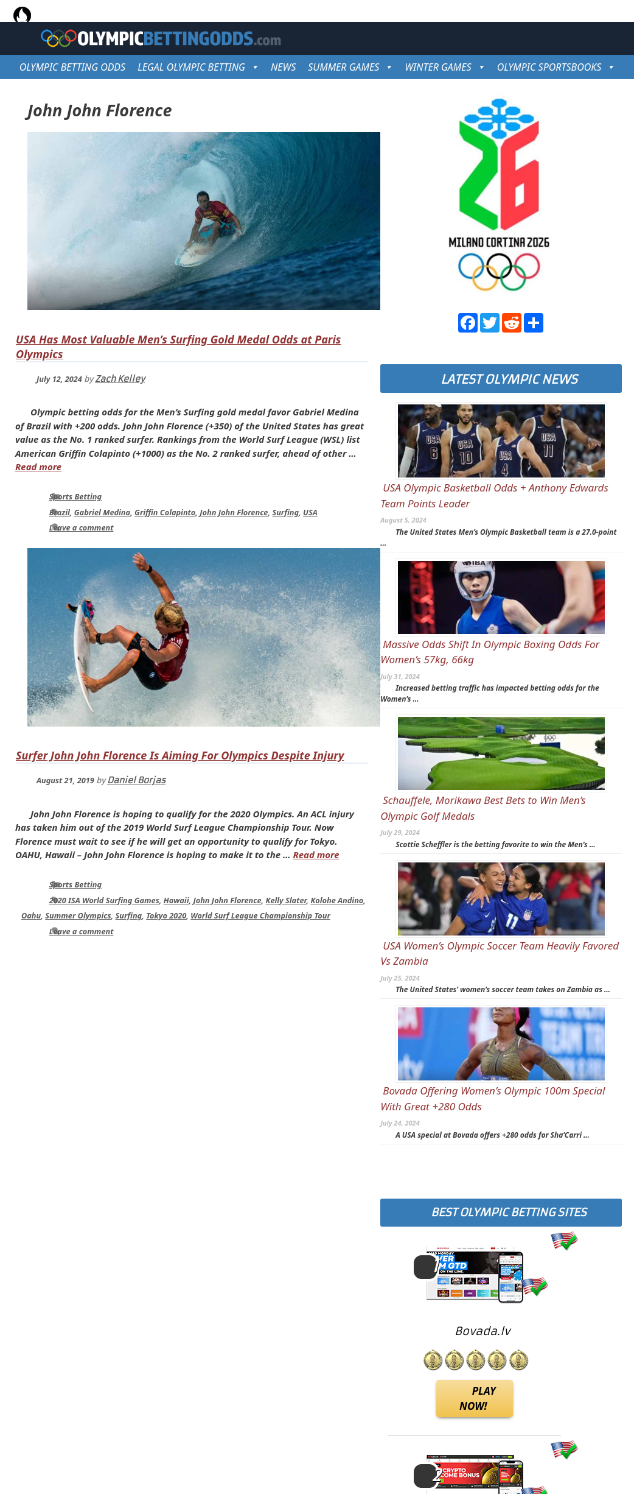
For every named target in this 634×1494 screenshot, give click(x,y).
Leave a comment (81, 527)
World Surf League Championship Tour (260, 915)
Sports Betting (75, 496)
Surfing (285, 512)
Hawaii (176, 900)
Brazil (59, 512)
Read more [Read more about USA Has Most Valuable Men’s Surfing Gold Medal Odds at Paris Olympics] (38, 466)
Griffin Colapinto (164, 512)
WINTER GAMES (444, 67)
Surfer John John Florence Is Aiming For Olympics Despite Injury (180, 755)
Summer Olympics (78, 915)
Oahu (31, 915)
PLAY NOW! (477, 1399)
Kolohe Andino (336, 900)
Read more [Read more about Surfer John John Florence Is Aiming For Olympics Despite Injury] (316, 854)
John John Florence (234, 512)
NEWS (283, 67)
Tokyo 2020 (166, 915)
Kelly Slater (286, 900)
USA (310, 512)
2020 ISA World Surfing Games (104, 900)
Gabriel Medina (102, 512)
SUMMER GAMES (350, 67)
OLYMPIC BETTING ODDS (72, 67)
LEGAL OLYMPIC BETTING (198, 67)
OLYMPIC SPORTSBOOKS (556, 67)
